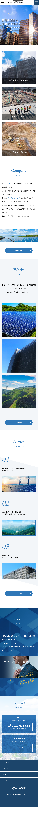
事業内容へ (19, 593)
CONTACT (6, 780)
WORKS (5, 774)
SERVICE (5, 768)
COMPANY (6, 762)
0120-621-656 (19, 4)
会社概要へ (19, 250)
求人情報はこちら (19, 668)
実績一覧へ (19, 422)
